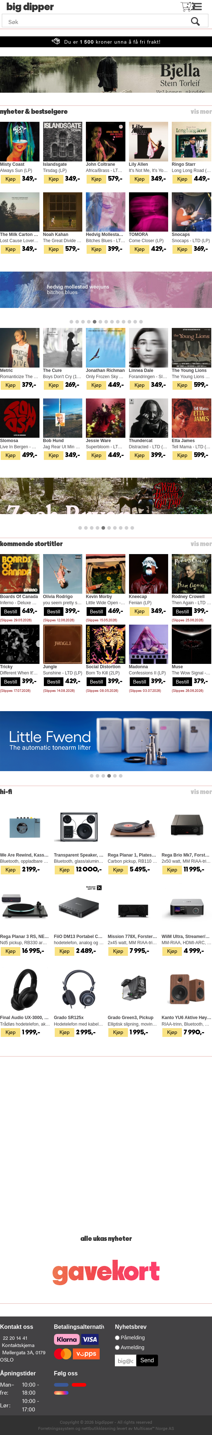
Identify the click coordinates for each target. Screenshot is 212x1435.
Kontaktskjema (18, 1344)
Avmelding (132, 1347)
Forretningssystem (56, 1428)
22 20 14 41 (15, 1337)
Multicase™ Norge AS (154, 1428)
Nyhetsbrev (130, 1327)
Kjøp (10, 178)
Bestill (10, 611)
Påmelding (133, 1337)
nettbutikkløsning (99, 1428)
